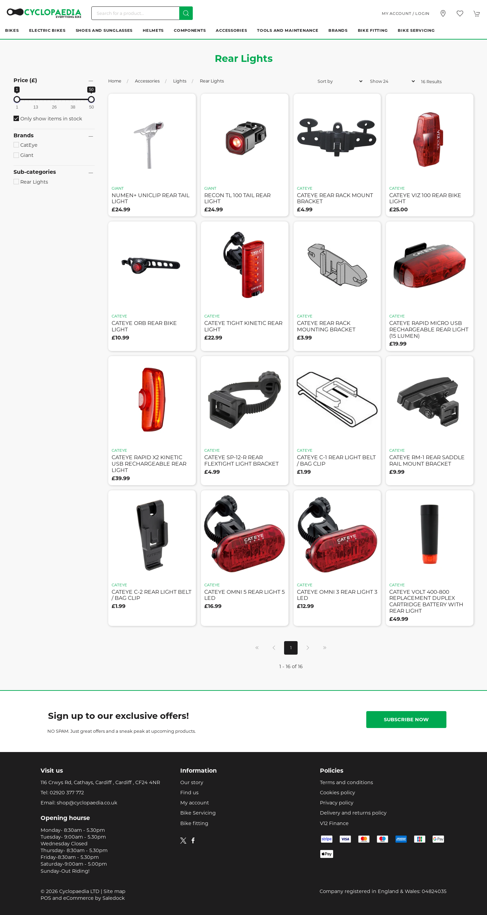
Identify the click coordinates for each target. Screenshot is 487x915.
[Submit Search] (186, 13)
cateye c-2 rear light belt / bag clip (151, 595)
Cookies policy (337, 793)
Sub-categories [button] (35, 172)
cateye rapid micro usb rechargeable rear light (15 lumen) (428, 329)
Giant (23, 155)
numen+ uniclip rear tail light (150, 198)
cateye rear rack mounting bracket (326, 326)
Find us (189, 793)
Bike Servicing (416, 30)
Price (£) (25, 80)
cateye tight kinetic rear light (243, 326)
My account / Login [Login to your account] (406, 13)
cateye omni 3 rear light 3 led (337, 595)
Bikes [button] (12, 30)
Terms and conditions (346, 782)
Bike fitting (194, 823)
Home (114, 81)
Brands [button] (337, 30)
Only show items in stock (48, 119)
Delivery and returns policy (353, 813)
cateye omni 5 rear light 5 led (244, 595)
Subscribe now (406, 720)
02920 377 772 (67, 793)
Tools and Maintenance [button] (287, 30)
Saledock (113, 898)
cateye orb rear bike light (144, 326)
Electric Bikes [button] (47, 30)
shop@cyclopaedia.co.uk (87, 803)
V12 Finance (334, 823)
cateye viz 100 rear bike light (425, 198)
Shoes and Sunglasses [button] (104, 30)
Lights (179, 81)
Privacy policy (336, 803)
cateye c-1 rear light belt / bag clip (336, 460)
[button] (460, 13)
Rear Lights (31, 182)
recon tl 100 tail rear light (237, 198)
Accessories (147, 81)
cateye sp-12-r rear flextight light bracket (241, 460)
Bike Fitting (373, 30)
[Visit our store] (443, 13)
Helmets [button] (153, 30)
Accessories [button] (231, 30)
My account (194, 803)
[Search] (142, 13)
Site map (114, 891)
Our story (191, 782)
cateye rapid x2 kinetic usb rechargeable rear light (149, 463)
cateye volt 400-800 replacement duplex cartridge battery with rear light (426, 601)
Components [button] (190, 30)
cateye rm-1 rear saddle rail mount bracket (427, 460)
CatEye (26, 145)
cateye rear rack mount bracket (335, 198)
